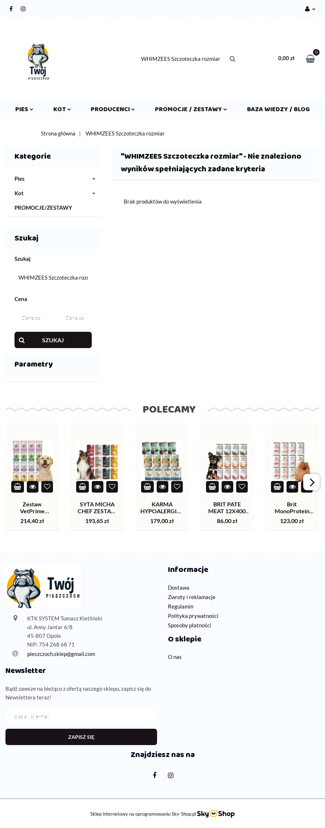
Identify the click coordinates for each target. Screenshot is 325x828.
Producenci (113, 111)
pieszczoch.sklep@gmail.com (61, 654)
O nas (175, 656)
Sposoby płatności (189, 625)
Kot (62, 111)
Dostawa (178, 587)
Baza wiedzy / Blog (278, 111)
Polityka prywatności (193, 615)
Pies (24, 111)
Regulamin (180, 606)
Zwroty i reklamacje (191, 597)
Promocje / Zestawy (191, 111)
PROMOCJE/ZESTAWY (43, 207)
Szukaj (53, 339)
